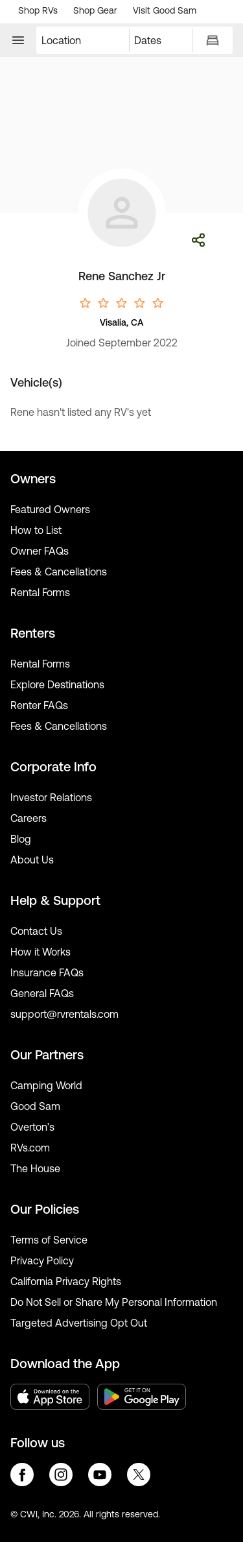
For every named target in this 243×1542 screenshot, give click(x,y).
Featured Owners (50, 509)
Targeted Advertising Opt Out (78, 1323)
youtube (99, 1474)
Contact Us (36, 931)
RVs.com (30, 1147)
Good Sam (35, 1106)
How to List (36, 530)
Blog (20, 839)
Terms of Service (48, 1240)
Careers (28, 818)
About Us (32, 859)
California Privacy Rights (65, 1281)
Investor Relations (51, 797)
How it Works (40, 952)
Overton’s (32, 1127)
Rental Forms (40, 592)
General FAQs (42, 993)
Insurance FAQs (47, 972)
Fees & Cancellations (58, 571)
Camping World (46, 1085)
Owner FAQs (39, 551)
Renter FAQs (39, 705)
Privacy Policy (42, 1260)
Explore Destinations (57, 684)
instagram (61, 1474)
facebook (22, 1474)
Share (198, 240)
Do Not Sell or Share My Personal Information (113, 1302)
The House (35, 1168)
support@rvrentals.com (64, 1014)
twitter (138, 1474)
